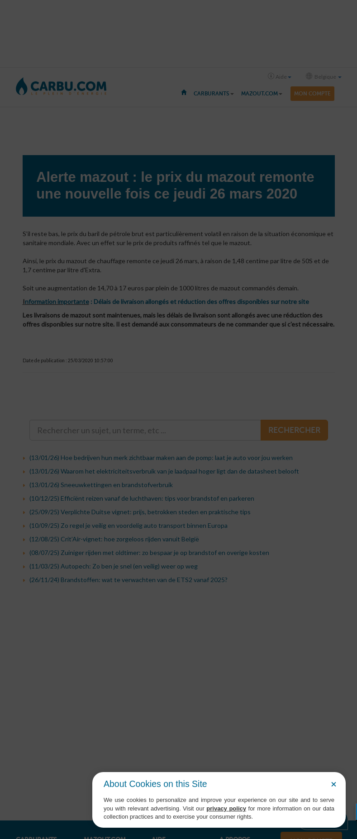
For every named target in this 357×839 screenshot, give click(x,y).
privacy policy (226, 808)
